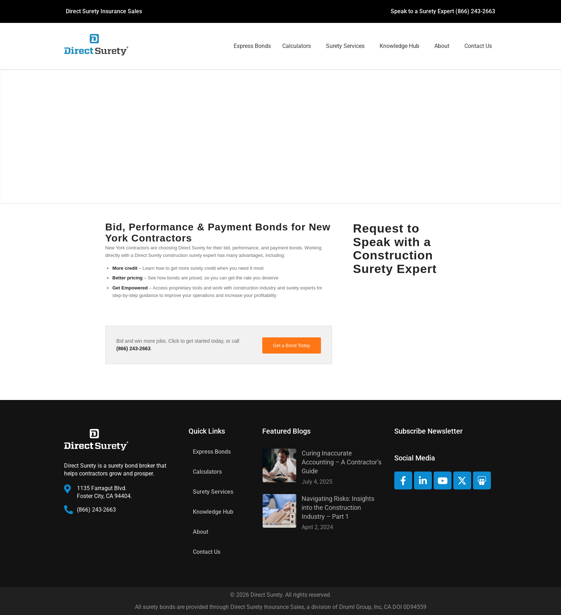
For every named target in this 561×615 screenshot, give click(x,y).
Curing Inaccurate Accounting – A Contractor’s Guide (341, 462)
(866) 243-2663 (475, 11)
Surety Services (345, 46)
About (441, 46)
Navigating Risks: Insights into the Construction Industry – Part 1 (338, 507)
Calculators (296, 46)
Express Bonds (252, 46)
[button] (298, 46)
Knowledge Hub (399, 46)
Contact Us (478, 46)
